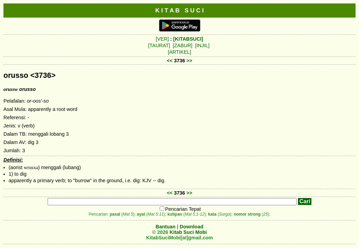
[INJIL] (202, 45)
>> (189, 60)
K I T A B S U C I (179, 10)
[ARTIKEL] (179, 52)
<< (170, 60)
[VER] (162, 39)
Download (191, 226)
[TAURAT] (159, 45)
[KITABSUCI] (188, 39)
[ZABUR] (182, 45)
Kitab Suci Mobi (188, 232)
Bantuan (166, 226)
